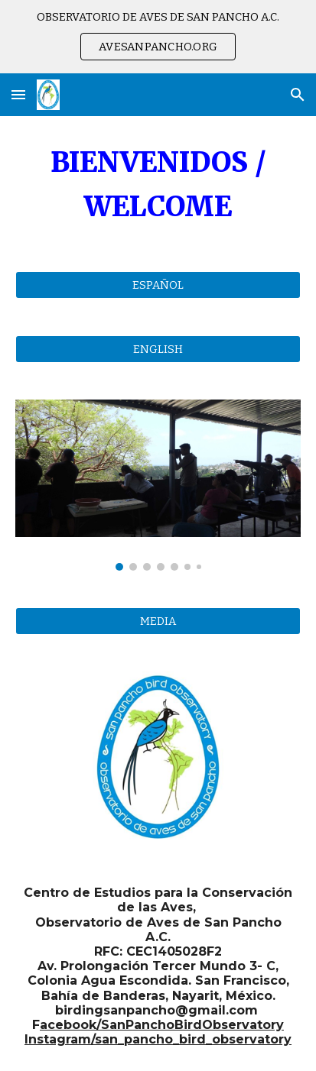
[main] (158, 184)
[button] (18, 94)
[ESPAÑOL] (158, 285)
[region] (158, 36)
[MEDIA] (158, 621)
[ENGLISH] (158, 349)
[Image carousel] (158, 485)
